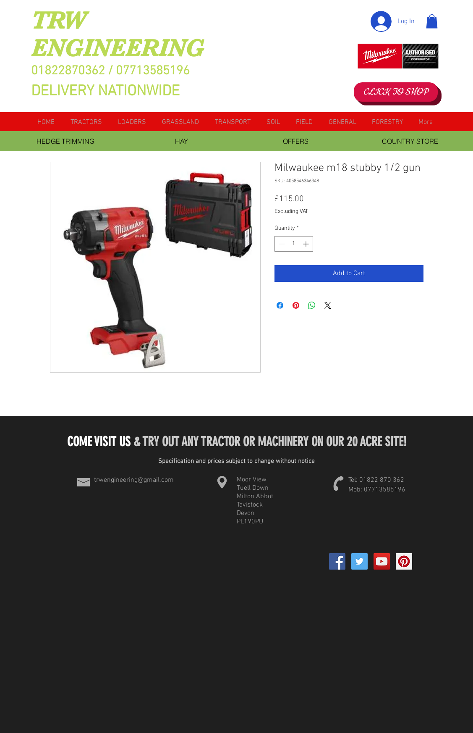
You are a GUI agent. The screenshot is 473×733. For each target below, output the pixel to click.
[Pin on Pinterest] (296, 305)
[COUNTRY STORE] (410, 141)
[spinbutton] (293, 243)
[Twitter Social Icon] (359, 561)
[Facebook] (337, 561)
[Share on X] (328, 305)
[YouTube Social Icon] (382, 561)
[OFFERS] (296, 141)
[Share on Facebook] (280, 305)
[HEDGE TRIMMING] (65, 141)
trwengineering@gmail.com (134, 480)
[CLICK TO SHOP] (396, 92)
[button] (432, 21)
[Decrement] (281, 243)
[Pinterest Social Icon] (404, 561)
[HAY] (181, 141)
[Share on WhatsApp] (312, 305)
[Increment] (306, 243)
